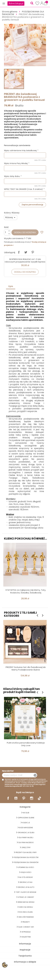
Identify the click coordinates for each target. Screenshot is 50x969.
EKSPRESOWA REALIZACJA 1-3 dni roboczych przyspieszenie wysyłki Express (25, 260)
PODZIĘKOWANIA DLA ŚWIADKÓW (26, 862)
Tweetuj (25, 252)
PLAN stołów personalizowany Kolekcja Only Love (26, 744)
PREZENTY (26, 922)
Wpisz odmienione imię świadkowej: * (21, 150)
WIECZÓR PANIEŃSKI (26, 917)
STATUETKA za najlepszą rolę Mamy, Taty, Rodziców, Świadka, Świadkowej (25, 591)
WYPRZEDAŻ (26, 932)
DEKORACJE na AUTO (26, 887)
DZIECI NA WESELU (26, 907)
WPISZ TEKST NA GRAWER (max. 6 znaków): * (24, 189)
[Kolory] (10, 217)
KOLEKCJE (26, 822)
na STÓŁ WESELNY (26, 877)
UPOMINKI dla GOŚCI (26, 867)
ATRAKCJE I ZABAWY (26, 897)
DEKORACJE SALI (26, 882)
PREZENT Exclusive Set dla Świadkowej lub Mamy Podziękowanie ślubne (26, 668)
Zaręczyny (26, 847)
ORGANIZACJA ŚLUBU (26, 832)
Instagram (31, 798)
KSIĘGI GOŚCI (26, 872)
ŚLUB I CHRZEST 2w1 (26, 927)
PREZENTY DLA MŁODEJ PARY (26, 852)
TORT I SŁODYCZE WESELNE (26, 892)
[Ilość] (7, 232)
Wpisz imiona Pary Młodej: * (16, 163)
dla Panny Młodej (26, 837)
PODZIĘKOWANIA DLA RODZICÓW (26, 857)
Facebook (8, 798)
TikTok (39, 798)
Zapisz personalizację (32, 204)
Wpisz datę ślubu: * (13, 176)
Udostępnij (18, 252)
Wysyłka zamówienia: (14, 238)
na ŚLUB (26, 813)
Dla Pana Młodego (26, 842)
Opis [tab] (10, 286)
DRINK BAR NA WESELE (26, 902)
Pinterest (32, 252)
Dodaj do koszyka (25, 232)
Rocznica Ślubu (26, 912)
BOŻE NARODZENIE (26, 827)
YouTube (16, 798)
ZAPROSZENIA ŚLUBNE (26, 817)
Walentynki (26, 937)
